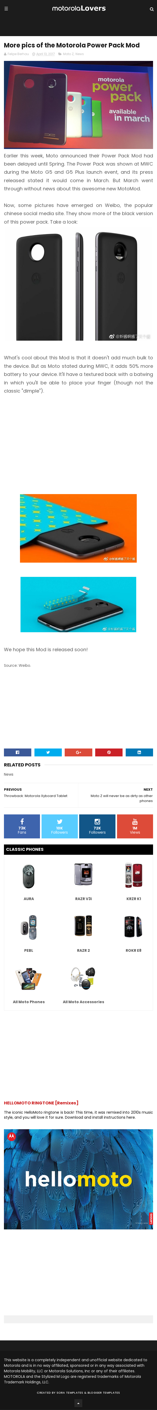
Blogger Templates (104, 1393)
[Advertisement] (78, 440)
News (79, 54)
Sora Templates (70, 1393)
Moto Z (68, 54)
